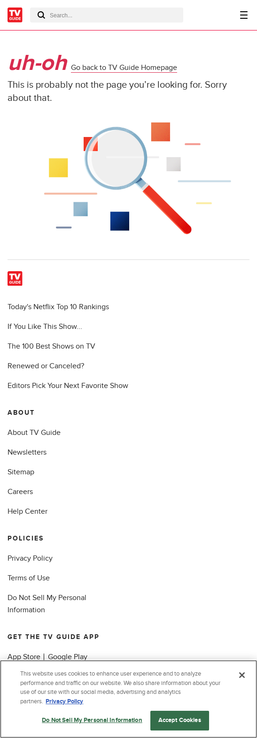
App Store (24, 657)
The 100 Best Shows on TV (51, 346)
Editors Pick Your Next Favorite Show (68, 385)
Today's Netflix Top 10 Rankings (58, 307)
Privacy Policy (30, 558)
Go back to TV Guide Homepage (124, 67)
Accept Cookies (179, 720)
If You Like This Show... (45, 326)
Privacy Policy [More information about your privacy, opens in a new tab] (64, 702)
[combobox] (106, 15)
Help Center (27, 511)
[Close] (242, 675)
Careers (20, 491)
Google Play (67, 657)
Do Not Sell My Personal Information (92, 720)
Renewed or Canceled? (46, 366)
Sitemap (21, 472)
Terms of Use (29, 578)
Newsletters (27, 452)
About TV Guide (34, 432)
